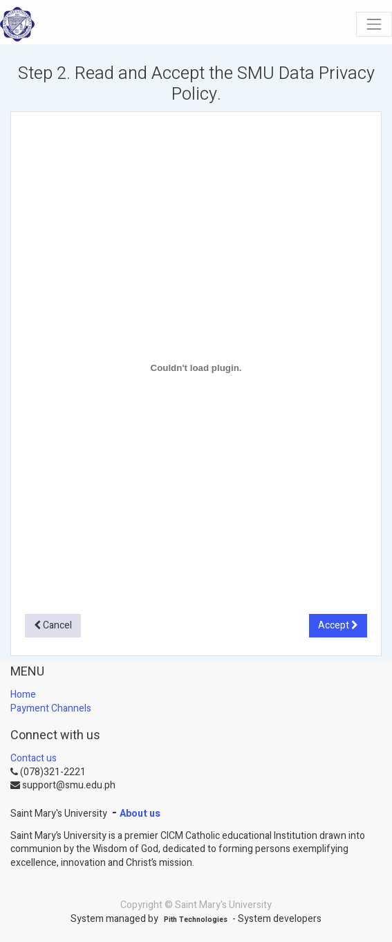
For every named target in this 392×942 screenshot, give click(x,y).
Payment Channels (50, 708)
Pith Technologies (195, 919)
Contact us (33, 758)
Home (23, 694)
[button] (53, 625)
